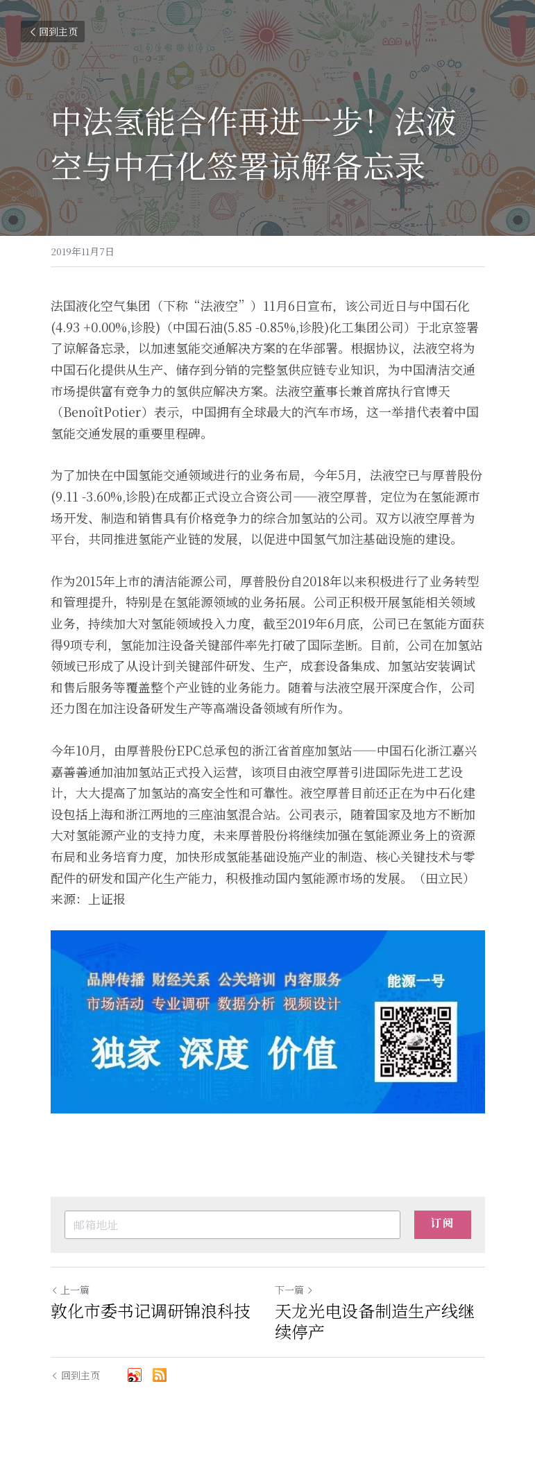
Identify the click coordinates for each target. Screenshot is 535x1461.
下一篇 (294, 1290)
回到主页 (53, 31)
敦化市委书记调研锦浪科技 (150, 1310)
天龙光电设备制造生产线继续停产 (375, 1321)
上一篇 (70, 1290)
